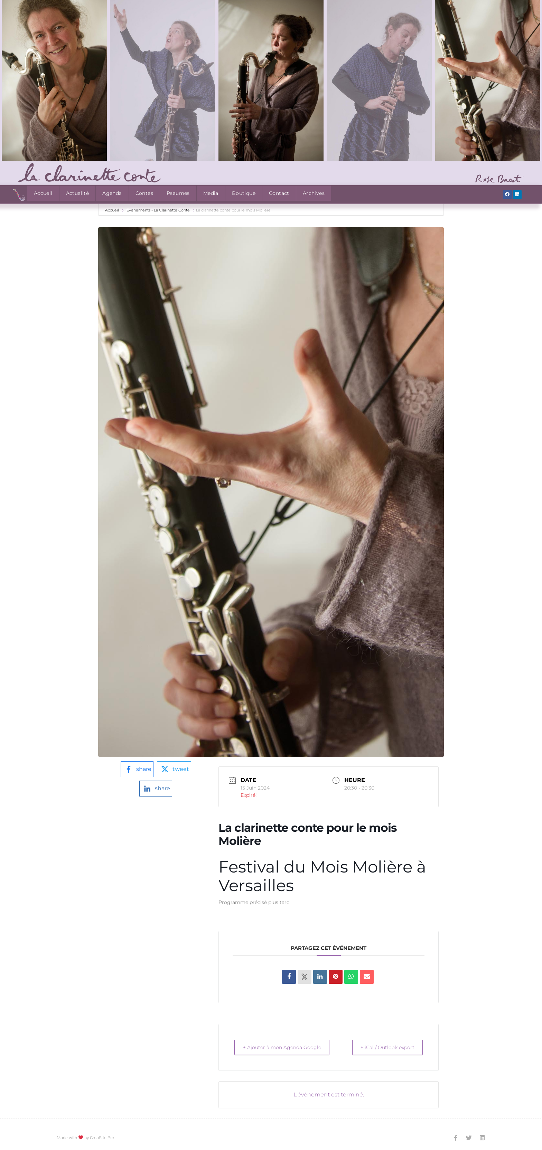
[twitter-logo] (174, 769)
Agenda (112, 193)
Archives (314, 193)
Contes (144, 193)
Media (210, 193)
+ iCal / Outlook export (384, 1047)
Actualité (77, 193)
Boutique (243, 193)
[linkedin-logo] (155, 788)
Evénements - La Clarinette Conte (158, 210)
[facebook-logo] (137, 769)
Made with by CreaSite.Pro (85, 1137)
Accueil (43, 193)
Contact (279, 193)
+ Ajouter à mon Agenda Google (285, 1047)
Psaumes (178, 193)
